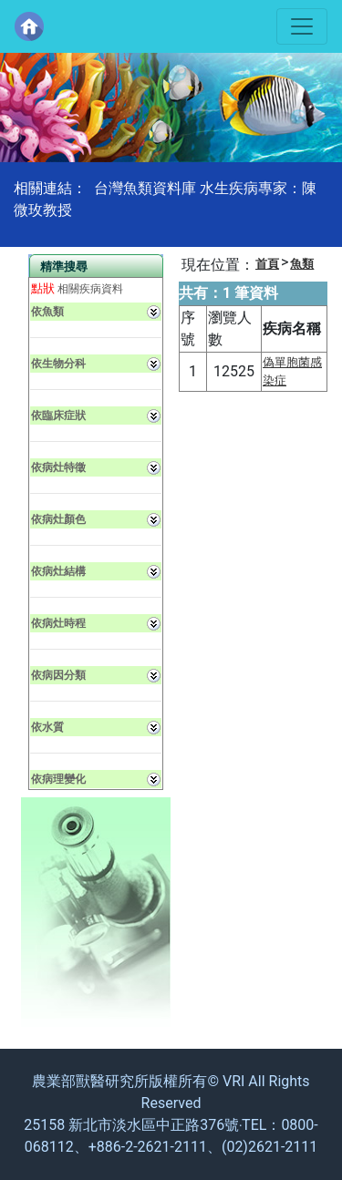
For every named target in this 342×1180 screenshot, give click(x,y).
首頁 (267, 264)
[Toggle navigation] (301, 26)
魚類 (302, 264)
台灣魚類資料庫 (145, 188)
